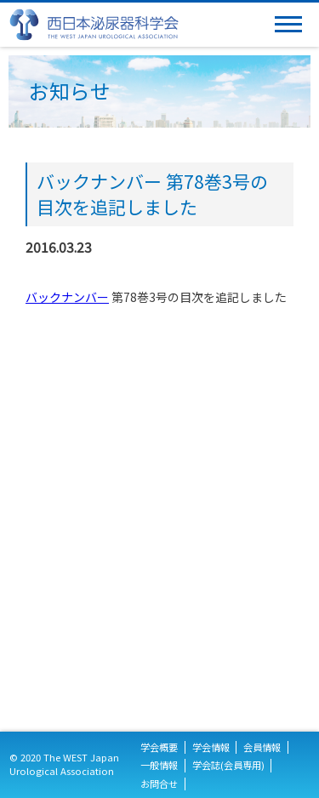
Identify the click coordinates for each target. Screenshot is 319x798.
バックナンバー (67, 296)
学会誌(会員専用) (228, 765)
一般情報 (159, 765)
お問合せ (159, 784)
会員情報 (262, 747)
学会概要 (159, 747)
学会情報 (211, 747)
